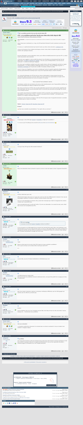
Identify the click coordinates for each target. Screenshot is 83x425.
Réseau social (17, 8)
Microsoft (32, 3)
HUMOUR (61, 5)
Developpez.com (58, 406)
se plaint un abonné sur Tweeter (31, 60)
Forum (5, 11)
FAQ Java (41, 122)
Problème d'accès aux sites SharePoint (15, 389)
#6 (67, 216)
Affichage (65, 27)
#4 (67, 163)
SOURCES (45, 5)
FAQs (21, 356)
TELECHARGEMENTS (31, 356)
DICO (57, 5)
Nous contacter (52, 406)
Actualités (31, 11)
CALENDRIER (52, 356)
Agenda (27, 8)
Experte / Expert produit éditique (22, 382)
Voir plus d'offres (51, 385)
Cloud (22, 3)
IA (24, 3)
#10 (67, 286)
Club (66, 1)
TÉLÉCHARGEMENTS (37, 5)
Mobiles (63, 3)
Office (59, 3)
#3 (67, 141)
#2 (67, 114)
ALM (28, 3)
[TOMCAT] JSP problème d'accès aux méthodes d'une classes (16, 397)
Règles (34, 8)
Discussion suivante (41, 362)
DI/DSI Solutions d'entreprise (13, 3)
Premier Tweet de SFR (27, 104)
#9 (67, 270)
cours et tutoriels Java (50, 122)
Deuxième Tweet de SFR (38, 104)
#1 (67, 30)
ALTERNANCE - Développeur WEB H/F (24, 377)
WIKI (54, 5)
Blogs (35, 1)
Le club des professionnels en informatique (18, 11)
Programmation (50, 3)
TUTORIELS (16, 5)
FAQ (31, 1)
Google (33, 119)
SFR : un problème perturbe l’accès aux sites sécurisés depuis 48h (26, 18)
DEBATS (42, 356)
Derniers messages (4, 8)
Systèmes (69, 3)
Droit (62, 1)
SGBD (55, 3)
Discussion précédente (30, 362)
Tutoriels (25, 1)
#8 (67, 253)
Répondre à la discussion (9, 15)
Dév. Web (40, 3)
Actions (10, 8)
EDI (44, 3)
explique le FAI (59, 47)
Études (57, 1)
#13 (67, 335)
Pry (18, 122)
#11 (67, 303)
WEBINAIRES (25, 5)
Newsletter (45, 1)
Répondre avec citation (56, 112)
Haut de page (64, 406)
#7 (67, 237)
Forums (19, 1)
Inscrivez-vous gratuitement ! (28, 6)
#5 (67, 189)
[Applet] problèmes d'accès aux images (11, 395)
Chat (39, 1)
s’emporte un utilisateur (23, 66)
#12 (67, 318)
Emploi (52, 1)
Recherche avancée (78, 8)
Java (36, 3)
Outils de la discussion (56, 27)
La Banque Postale (21, 383)
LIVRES (30, 5)
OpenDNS (39, 119)
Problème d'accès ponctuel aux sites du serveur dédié (14, 392)
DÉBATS (49, 5)
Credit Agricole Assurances (24, 378)
